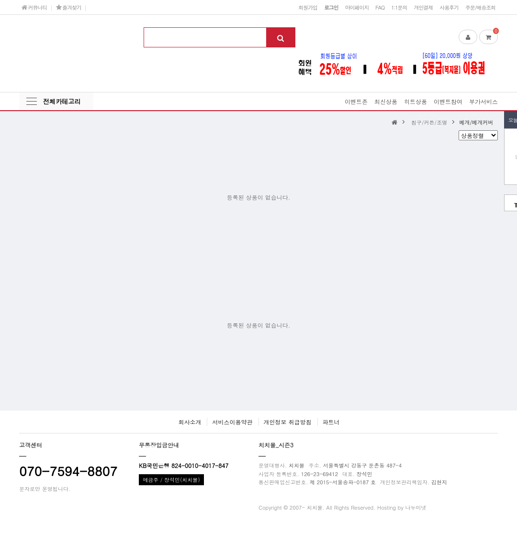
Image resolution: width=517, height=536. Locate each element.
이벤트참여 (448, 101)
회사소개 (189, 422)
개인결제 (423, 7)
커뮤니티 (34, 7)
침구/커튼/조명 (429, 122)
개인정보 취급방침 (288, 422)
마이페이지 (357, 7)
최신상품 (385, 101)
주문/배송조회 (480, 7)
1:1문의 (399, 7)
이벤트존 (356, 101)
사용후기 (449, 7)
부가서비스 (483, 101)
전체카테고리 (61, 101)
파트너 (331, 422)
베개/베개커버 (476, 122)
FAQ (379, 7)
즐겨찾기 (68, 7)
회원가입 (307, 7)
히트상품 (415, 101)
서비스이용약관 (232, 422)
